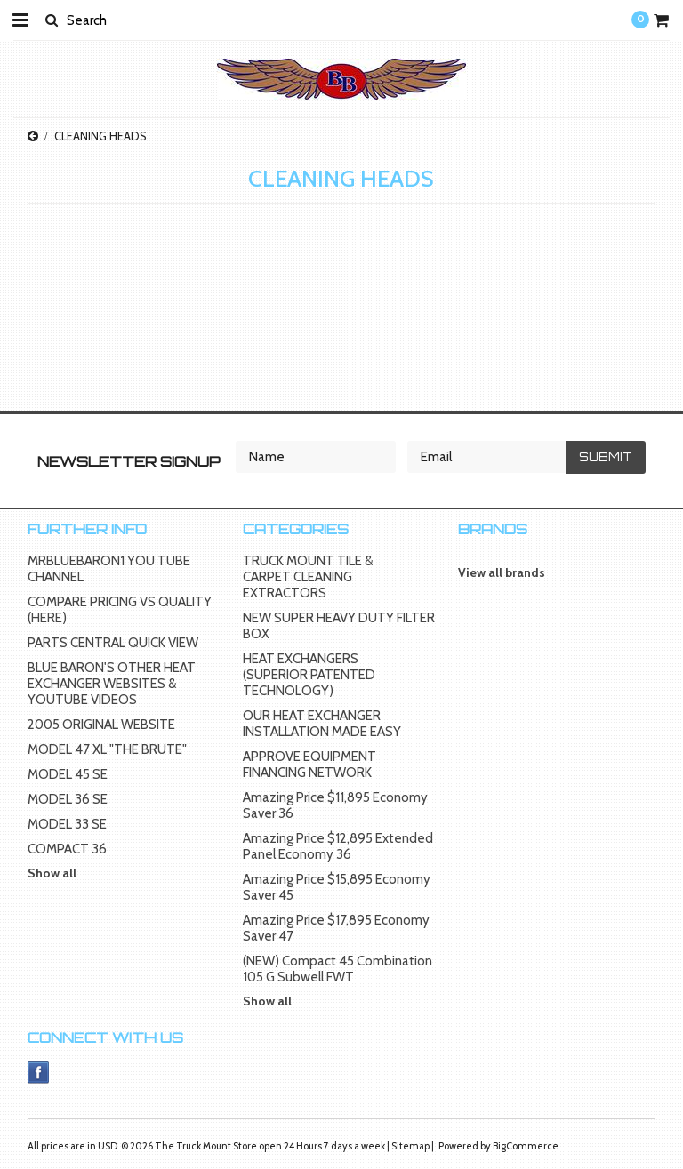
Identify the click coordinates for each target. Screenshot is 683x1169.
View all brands (501, 572)
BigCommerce (525, 1146)
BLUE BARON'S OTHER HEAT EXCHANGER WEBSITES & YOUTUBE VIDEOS (112, 684)
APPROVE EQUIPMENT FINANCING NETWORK (309, 765)
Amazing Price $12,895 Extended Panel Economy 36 (338, 846)
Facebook (39, 1072)
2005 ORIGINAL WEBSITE (101, 725)
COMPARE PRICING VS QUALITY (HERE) (120, 610)
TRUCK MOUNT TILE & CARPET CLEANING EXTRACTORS (308, 577)
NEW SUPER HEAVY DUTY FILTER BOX (339, 626)
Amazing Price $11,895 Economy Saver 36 (335, 805)
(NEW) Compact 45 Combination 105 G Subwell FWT (337, 969)
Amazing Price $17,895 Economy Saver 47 (336, 928)
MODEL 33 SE (67, 824)
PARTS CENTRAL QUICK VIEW (113, 643)
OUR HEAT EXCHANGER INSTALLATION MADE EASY (322, 724)
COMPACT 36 (67, 849)
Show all (52, 873)
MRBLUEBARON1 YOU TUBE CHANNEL (109, 569)
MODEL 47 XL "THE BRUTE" (107, 749)
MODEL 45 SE (68, 774)
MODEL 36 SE (68, 799)
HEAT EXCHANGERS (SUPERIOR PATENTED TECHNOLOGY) (309, 675)
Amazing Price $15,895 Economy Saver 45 (336, 887)
